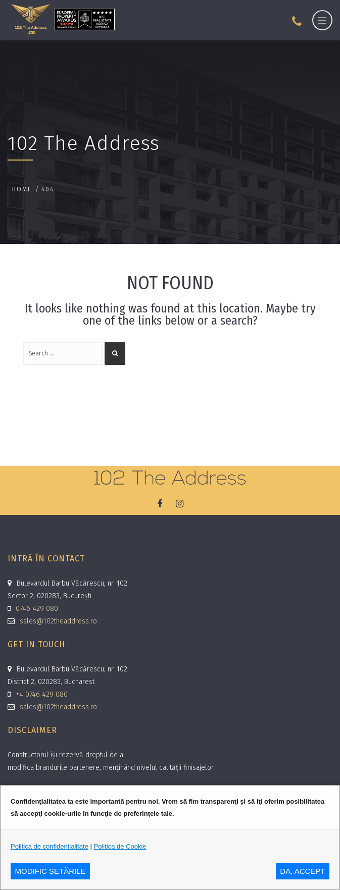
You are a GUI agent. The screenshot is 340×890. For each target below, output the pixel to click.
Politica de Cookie (120, 846)
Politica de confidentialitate (49, 846)
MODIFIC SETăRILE (50, 871)
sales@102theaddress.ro (58, 621)
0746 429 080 (37, 608)
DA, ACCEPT (302, 871)
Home (22, 189)
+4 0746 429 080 (42, 694)
